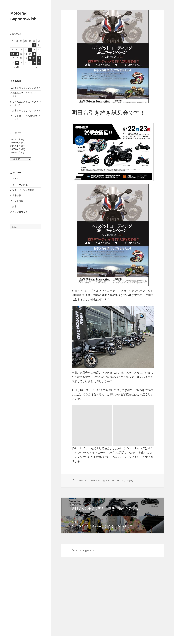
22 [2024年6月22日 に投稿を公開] (34, 58)
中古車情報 (15, 195)
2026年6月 (15, 142)
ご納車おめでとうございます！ (25, 87)
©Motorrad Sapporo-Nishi (84, 510)
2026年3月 (15, 152)
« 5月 (16, 67)
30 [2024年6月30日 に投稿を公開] (39, 62)
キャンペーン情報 (19, 184)
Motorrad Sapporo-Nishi (102, 440)
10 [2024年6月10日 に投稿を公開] (12, 54)
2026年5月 (15, 146)
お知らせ (14, 179)
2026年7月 (15, 139)
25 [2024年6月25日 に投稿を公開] (17, 62)
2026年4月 (15, 149)
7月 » (35, 67)
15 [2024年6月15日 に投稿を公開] (34, 54)
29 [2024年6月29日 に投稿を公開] (34, 62)
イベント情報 (16, 201)
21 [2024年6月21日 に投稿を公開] (30, 58)
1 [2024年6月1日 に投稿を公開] (34, 45)
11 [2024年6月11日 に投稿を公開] (17, 54)
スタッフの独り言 (19, 212)
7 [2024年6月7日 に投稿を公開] (30, 49)
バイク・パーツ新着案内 (22, 190)
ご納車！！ (15, 206)
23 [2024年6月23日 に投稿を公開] (39, 58)
